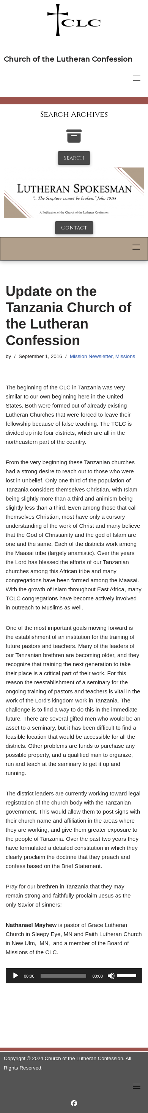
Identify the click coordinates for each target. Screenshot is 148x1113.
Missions (125, 356)
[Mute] (111, 976)
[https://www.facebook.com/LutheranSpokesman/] (74, 1103)
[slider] (64, 976)
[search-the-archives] (74, 140)
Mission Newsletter (91, 356)
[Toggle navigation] (136, 77)
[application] (74, 975)
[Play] (15, 976)
